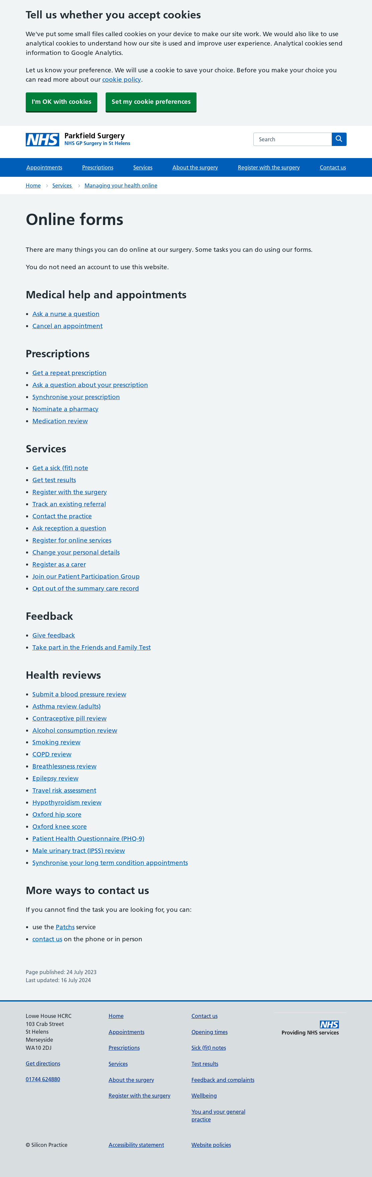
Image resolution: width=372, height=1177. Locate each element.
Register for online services (71, 540)
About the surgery (195, 167)
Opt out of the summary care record (85, 588)
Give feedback (53, 635)
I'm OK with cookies (61, 101)
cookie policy (121, 79)
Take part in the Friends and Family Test (91, 647)
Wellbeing (204, 1095)
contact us (47, 939)
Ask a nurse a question (66, 314)
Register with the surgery (269, 167)
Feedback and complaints (223, 1080)
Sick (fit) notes (209, 1047)
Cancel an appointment (67, 326)
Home (33, 185)
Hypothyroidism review (67, 802)
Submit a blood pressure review (79, 694)
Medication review (60, 421)
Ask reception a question (69, 528)
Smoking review (56, 742)
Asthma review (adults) (66, 706)
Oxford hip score (57, 814)
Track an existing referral (69, 504)
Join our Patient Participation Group (86, 576)
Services (142, 167)
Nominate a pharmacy (65, 409)
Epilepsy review (55, 778)
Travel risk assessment (64, 790)
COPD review (52, 754)
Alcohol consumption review (74, 730)
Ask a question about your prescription (90, 385)
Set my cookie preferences (151, 101)
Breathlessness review (64, 766)
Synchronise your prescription (76, 397)
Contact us (333, 167)
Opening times (210, 1032)
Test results (205, 1063)
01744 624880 (43, 1079)
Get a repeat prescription (69, 373)
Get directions (43, 1063)
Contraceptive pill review (69, 718)
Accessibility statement (136, 1145)
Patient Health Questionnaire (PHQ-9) (88, 838)
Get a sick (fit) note (60, 468)
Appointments (44, 167)
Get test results (54, 480)
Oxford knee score (59, 826)
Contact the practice (62, 516)
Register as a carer (59, 564)
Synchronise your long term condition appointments (110, 863)
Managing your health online (121, 185)
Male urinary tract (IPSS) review (78, 851)
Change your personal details (76, 552)
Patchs (65, 927)
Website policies (211, 1145)
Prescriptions (97, 167)
